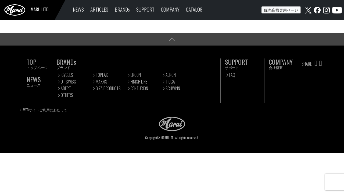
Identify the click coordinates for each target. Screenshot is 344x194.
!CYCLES (67, 75)
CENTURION (139, 88)
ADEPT (66, 88)
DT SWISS (68, 81)
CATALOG (194, 9)
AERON (171, 75)
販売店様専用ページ (281, 10)
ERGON (136, 75)
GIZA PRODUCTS (108, 88)
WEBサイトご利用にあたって (45, 109)
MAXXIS (101, 81)
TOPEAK (102, 75)
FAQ (232, 75)
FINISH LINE (139, 81)
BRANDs (122, 9)
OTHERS (67, 95)
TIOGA (170, 81)
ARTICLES (99, 9)
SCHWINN (173, 88)
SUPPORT (145, 9)
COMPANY (170, 9)
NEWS (78, 9)
